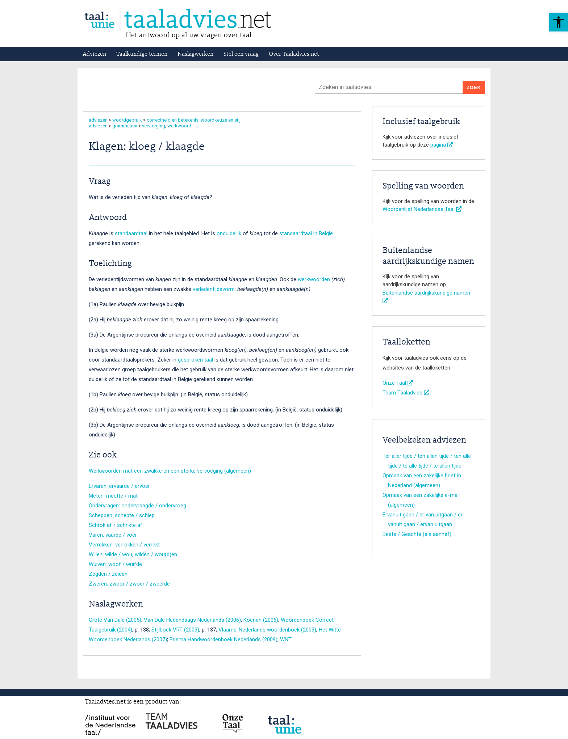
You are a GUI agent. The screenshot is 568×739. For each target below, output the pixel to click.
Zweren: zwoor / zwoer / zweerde (129, 583)
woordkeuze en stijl (221, 120)
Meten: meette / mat (113, 496)
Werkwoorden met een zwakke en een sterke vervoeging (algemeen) (170, 471)
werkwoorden (314, 279)
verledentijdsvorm (214, 289)
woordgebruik (127, 120)
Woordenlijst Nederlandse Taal (422, 209)
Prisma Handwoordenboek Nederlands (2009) (223, 639)
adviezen (98, 120)
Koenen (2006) (260, 620)
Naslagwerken (195, 54)
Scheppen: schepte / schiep (122, 515)
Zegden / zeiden (108, 574)
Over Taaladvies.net (294, 54)
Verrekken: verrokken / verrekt (124, 544)
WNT (286, 639)
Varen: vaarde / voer (113, 535)
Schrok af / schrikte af (115, 525)
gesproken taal (195, 359)
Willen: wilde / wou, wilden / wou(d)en (133, 554)
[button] (558, 22)
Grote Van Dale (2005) (115, 620)
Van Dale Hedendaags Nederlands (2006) (192, 620)
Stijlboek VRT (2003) (175, 629)
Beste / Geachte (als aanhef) (417, 534)
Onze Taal (398, 383)
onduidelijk (229, 233)
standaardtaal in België (306, 233)
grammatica (124, 125)
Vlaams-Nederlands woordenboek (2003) (267, 629)
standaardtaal (131, 233)
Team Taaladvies (406, 392)
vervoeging (153, 125)
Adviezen (94, 54)
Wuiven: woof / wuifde (115, 564)
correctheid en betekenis (173, 120)
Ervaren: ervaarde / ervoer (119, 486)
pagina (441, 145)
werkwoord (179, 125)
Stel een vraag (241, 54)
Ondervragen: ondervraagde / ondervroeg (137, 505)
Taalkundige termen (141, 54)
